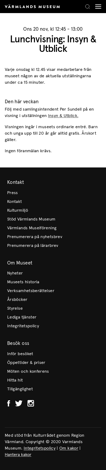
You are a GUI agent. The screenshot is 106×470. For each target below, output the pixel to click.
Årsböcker (17, 300)
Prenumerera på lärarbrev (32, 246)
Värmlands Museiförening (31, 228)
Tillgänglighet (20, 389)
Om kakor (68, 448)
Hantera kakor (18, 455)
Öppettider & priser (26, 363)
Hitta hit (15, 380)
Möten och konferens (28, 371)
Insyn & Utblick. (63, 116)
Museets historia (23, 282)
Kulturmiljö (17, 210)
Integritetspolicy (23, 326)
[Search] (87, 6)
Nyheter (15, 273)
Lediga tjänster (21, 317)
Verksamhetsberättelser (30, 291)
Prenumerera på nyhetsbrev (34, 237)
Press (12, 193)
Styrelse (15, 308)
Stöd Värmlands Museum (31, 219)
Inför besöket (20, 354)
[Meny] (97, 6)
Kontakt (14, 202)
